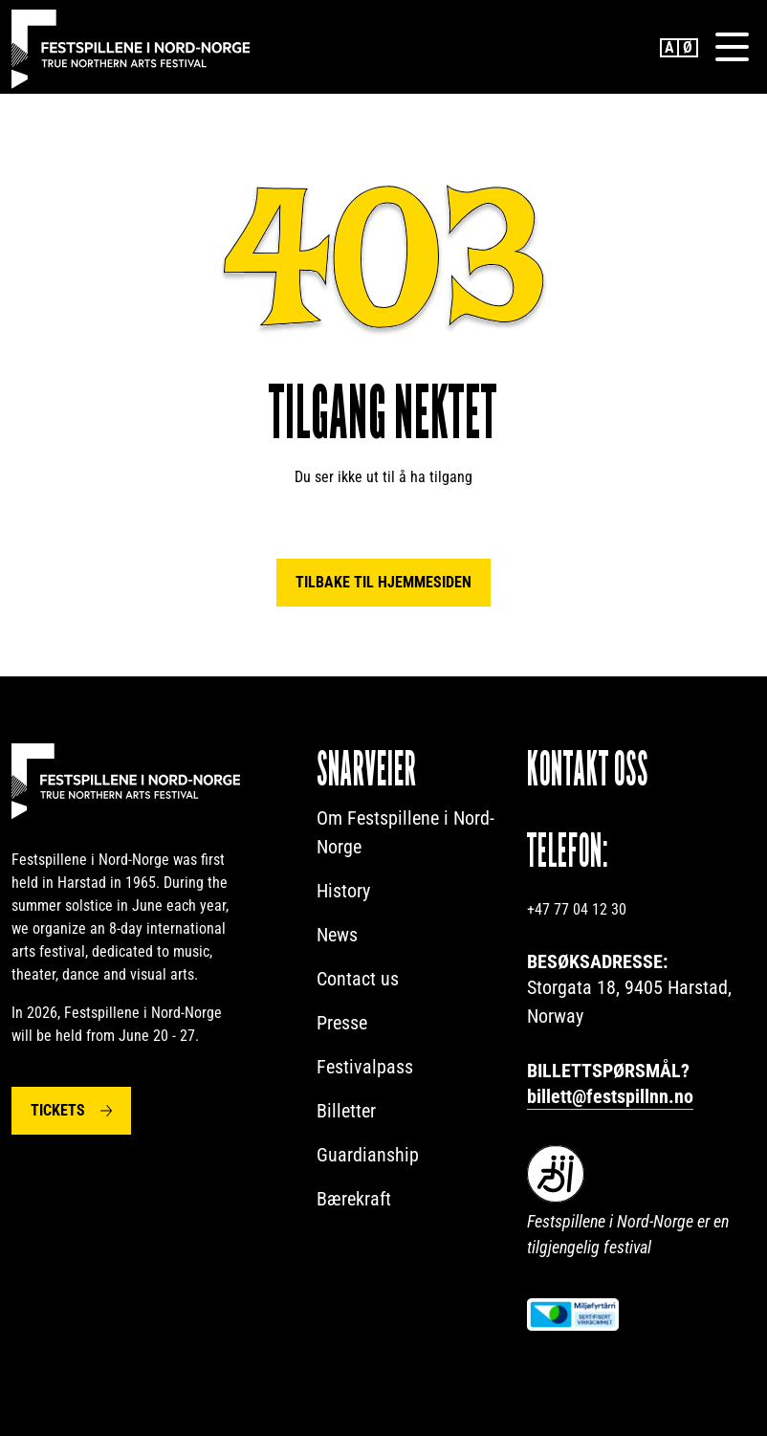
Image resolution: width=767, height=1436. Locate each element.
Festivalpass (365, 1066)
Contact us (358, 978)
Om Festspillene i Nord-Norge (405, 832)
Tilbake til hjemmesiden (383, 582)
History (343, 890)
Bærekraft (354, 1198)
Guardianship (368, 1154)
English (669, 47)
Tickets (58, 1110)
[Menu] (732, 47)
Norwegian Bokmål (688, 47)
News (337, 934)
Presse (342, 1022)
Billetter (346, 1110)
